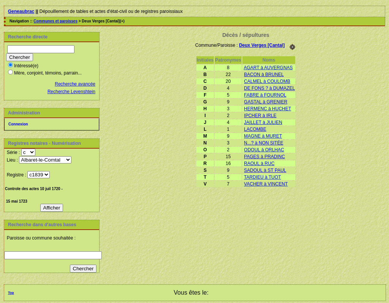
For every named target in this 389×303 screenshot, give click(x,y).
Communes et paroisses (55, 21)
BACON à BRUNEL (264, 74)
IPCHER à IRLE (260, 115)
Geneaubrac (21, 11)
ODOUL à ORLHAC (264, 149)
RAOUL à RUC (259, 163)
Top (11, 293)
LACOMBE (255, 129)
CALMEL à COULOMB (267, 81)
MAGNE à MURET (263, 136)
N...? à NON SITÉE (263, 143)
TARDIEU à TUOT (262, 177)
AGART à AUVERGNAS (268, 67)
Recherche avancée (75, 84)
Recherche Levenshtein (71, 91)
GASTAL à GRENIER (265, 102)
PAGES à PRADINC (264, 156)
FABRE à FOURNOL (265, 95)
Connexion (18, 124)
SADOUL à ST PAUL (265, 170)
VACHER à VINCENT (266, 184)
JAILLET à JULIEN (263, 122)
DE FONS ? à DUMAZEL (269, 88)
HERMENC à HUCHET (267, 108)
